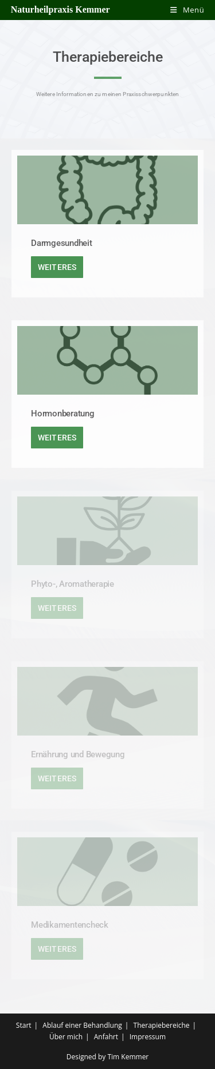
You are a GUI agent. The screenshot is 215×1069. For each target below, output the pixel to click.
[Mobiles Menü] (187, 10)
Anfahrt (106, 1037)
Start (24, 1025)
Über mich (66, 1037)
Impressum (148, 1037)
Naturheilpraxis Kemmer (60, 9)
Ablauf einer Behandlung (82, 1025)
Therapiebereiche (162, 1025)
